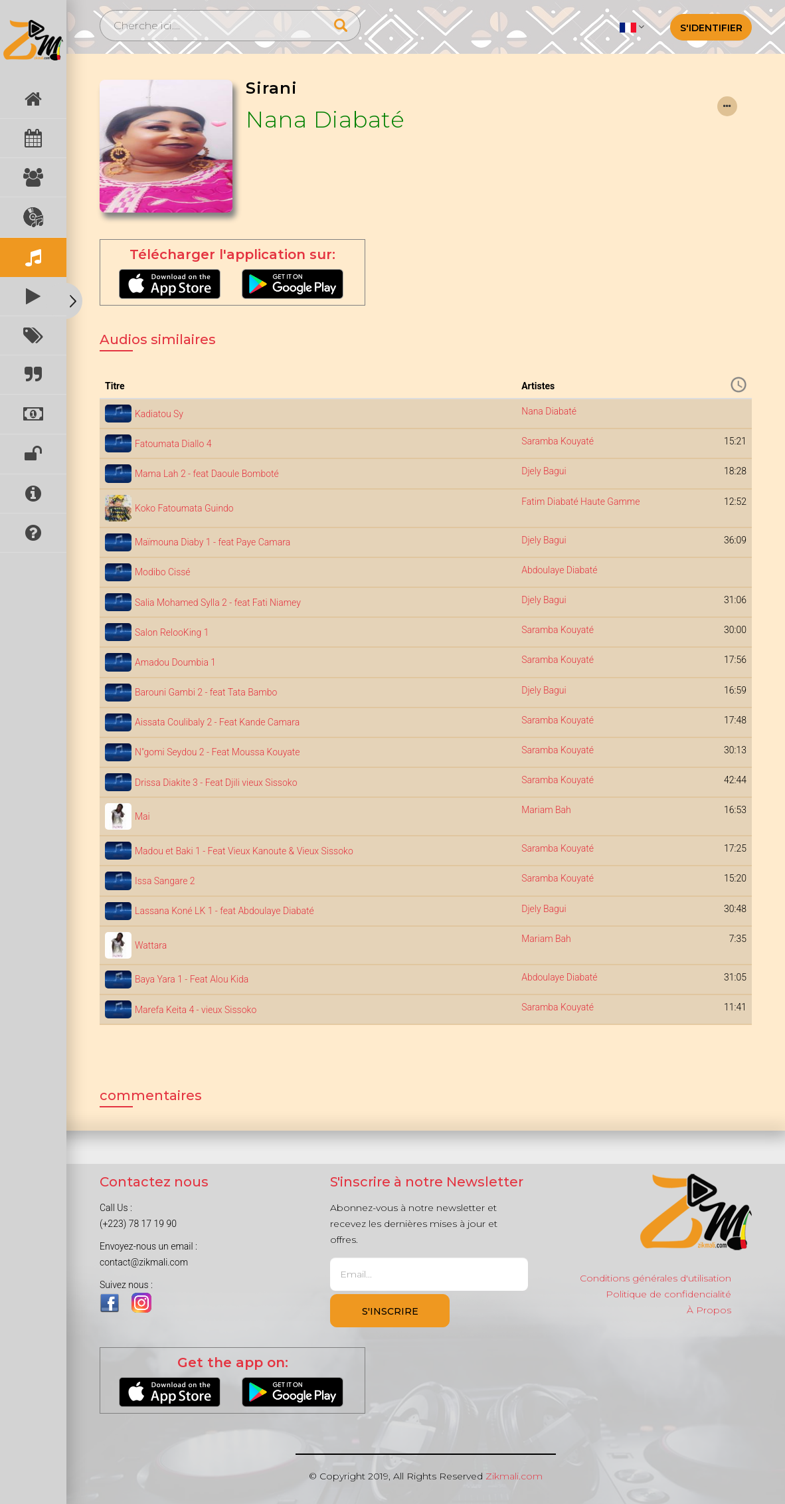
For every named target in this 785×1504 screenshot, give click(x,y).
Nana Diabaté (325, 120)
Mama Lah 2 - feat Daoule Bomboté (207, 473)
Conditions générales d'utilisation (655, 1278)
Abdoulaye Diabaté (559, 570)
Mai (142, 816)
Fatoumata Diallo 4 (173, 443)
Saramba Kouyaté (557, 441)
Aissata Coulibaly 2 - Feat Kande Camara (217, 722)
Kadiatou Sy (159, 414)
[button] (632, 26)
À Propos (709, 1310)
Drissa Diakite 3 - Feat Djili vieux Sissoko (216, 782)
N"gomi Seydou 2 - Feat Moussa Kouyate (217, 752)
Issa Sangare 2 (165, 881)
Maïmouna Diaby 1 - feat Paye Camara (212, 542)
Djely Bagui (544, 471)
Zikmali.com (514, 1476)
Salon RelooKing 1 (172, 632)
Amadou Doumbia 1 (175, 662)
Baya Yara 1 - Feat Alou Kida (191, 979)
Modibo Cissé (163, 572)
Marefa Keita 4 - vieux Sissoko (195, 1009)
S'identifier (711, 28)
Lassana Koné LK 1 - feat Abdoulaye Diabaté (224, 910)
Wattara (151, 945)
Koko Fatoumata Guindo (184, 508)
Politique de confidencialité (668, 1294)
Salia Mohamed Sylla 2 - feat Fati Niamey (218, 602)
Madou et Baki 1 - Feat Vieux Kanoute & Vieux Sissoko (244, 851)
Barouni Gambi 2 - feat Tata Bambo (206, 692)
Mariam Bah (546, 809)
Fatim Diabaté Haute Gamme (580, 501)
